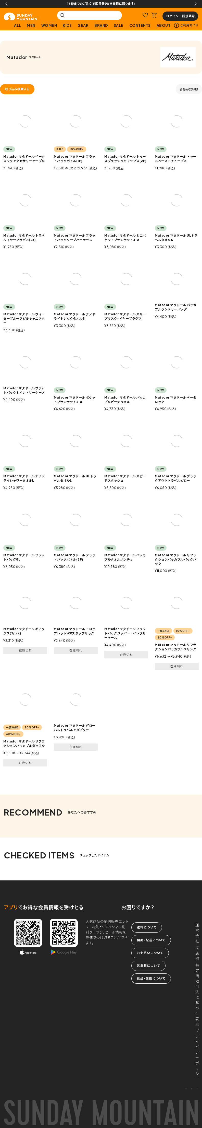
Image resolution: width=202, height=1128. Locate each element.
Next (195, 4)
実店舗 (197, 953)
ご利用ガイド (186, 25)
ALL (17, 25)
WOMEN (49, 25)
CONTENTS (140, 25)
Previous (6, 4)
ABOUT (164, 25)
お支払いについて (150, 953)
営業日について (148, 966)
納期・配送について (151, 940)
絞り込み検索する (17, 89)
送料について (147, 927)
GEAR (83, 25)
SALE (118, 25)
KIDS (67, 25)
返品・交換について (151, 978)
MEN (31, 25)
